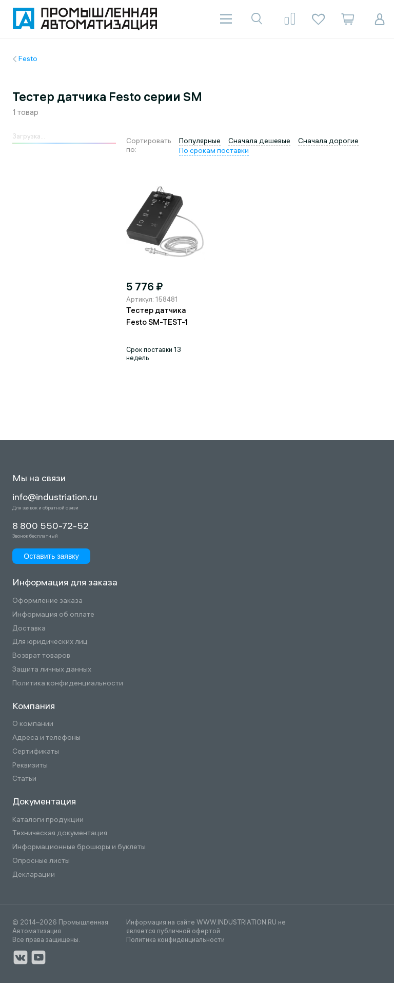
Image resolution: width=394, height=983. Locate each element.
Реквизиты (30, 765)
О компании (32, 723)
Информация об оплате (53, 614)
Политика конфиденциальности (67, 683)
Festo (27, 58)
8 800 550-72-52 (50, 526)
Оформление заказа (47, 600)
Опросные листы (41, 860)
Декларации (33, 874)
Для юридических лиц (50, 641)
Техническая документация (59, 833)
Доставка (29, 628)
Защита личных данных (51, 669)
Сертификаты (35, 751)
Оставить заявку (51, 556)
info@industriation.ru (54, 497)
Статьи (24, 778)
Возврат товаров (41, 655)
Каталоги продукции (48, 819)
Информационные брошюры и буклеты (79, 846)
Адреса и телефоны (46, 737)
